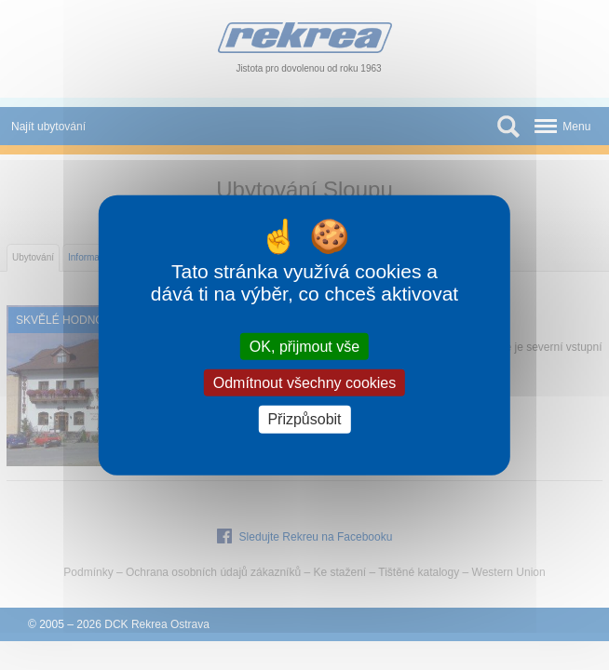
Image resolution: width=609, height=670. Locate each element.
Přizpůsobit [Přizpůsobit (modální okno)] (304, 419)
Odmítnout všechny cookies (305, 383)
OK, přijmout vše (304, 347)
